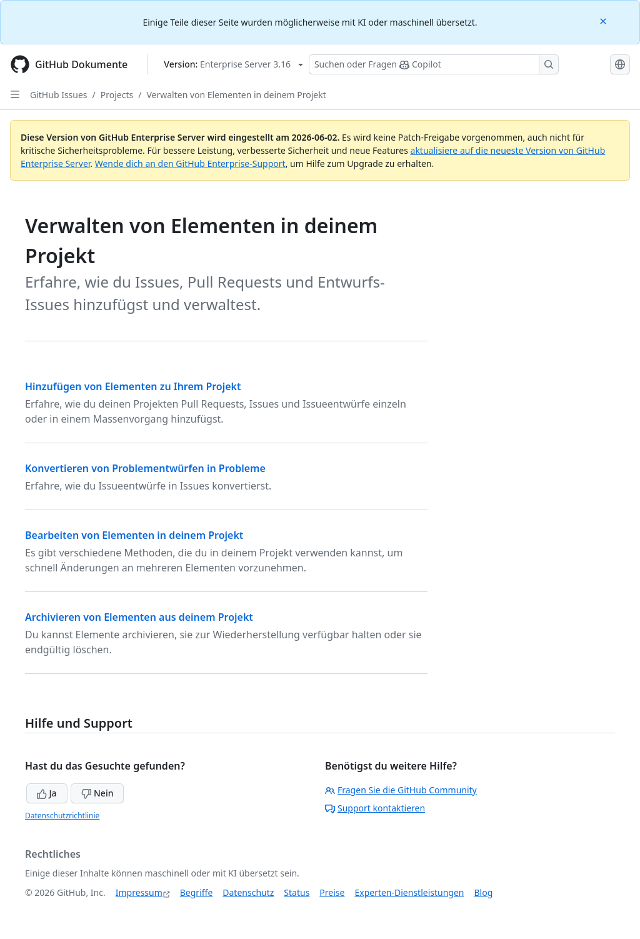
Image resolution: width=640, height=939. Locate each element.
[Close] (604, 20)
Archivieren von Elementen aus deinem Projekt (139, 617)
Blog (483, 892)
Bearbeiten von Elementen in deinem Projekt (134, 535)
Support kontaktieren (375, 808)
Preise (331, 892)
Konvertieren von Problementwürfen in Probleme (145, 468)
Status (296, 892)
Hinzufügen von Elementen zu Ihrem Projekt (133, 386)
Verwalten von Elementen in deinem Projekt (236, 95)
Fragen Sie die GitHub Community (401, 790)
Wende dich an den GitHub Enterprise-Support (190, 163)
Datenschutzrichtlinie (62, 815)
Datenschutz (248, 892)
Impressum (139, 892)
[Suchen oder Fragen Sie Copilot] (434, 64)
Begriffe (196, 892)
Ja (47, 793)
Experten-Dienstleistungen (409, 892)
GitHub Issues (59, 95)
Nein (97, 793)
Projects (117, 95)
